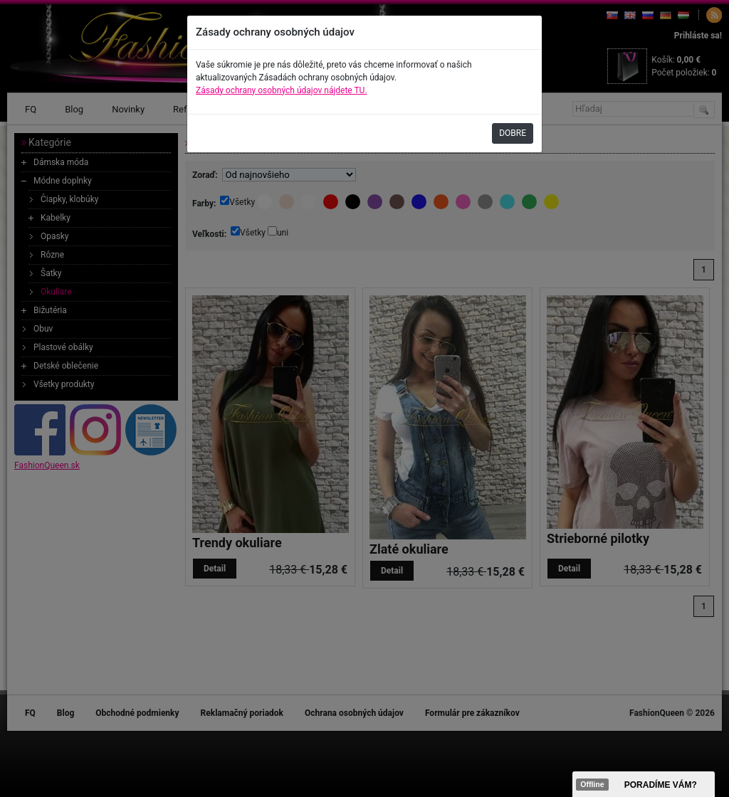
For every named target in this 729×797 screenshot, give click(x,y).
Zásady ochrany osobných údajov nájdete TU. (281, 90)
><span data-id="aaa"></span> (643, 784)
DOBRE (512, 133)
